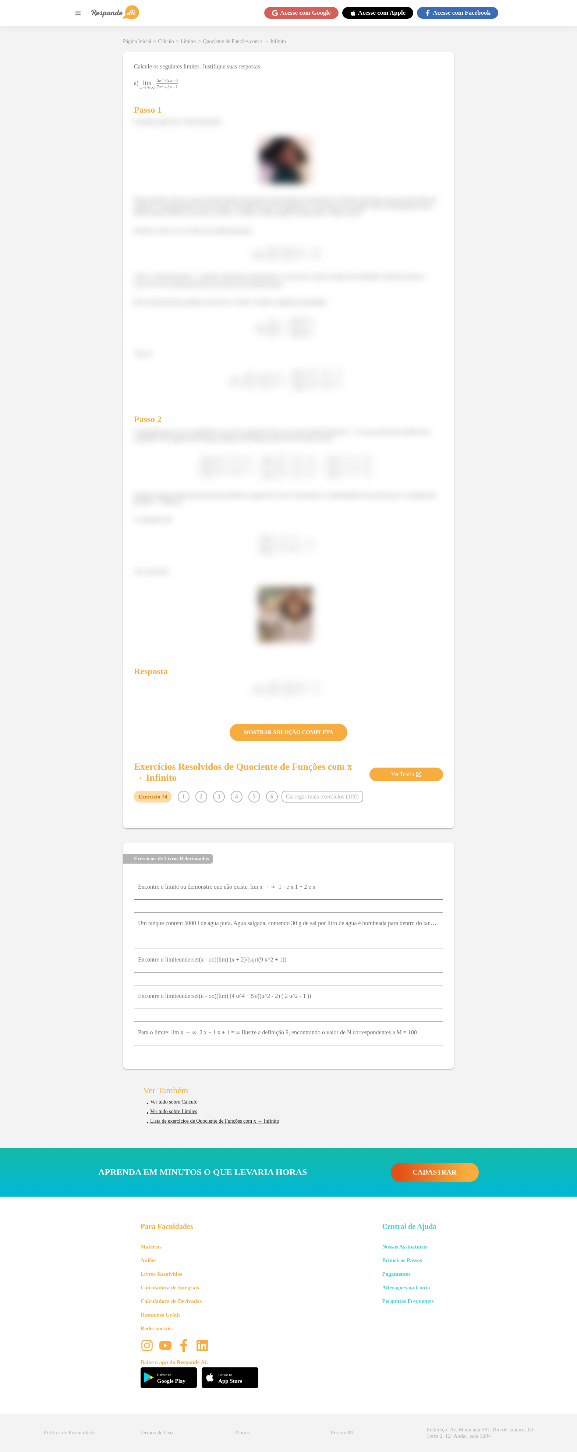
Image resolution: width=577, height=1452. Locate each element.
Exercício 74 (152, 797)
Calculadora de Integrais (170, 1287)
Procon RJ (342, 1432)
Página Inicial (137, 41)
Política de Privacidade (69, 1432)
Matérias (151, 1247)
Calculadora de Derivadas (171, 1301)
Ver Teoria (406, 774)
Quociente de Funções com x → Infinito (244, 41)
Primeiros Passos (402, 1260)
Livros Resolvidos (162, 1274)
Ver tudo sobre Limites (173, 1111)
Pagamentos (396, 1274)
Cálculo (166, 41)
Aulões (148, 1260)
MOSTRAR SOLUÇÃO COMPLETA (288, 732)
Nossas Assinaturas (404, 1247)
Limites (189, 41)
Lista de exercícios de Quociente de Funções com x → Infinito (214, 1121)
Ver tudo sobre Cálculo (174, 1102)
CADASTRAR (435, 1172)
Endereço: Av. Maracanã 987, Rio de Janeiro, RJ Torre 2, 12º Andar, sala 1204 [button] (479, 1433)
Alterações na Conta (406, 1287)
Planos (242, 1432)
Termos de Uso (156, 1432)
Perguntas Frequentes (407, 1301)
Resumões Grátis (161, 1315)
